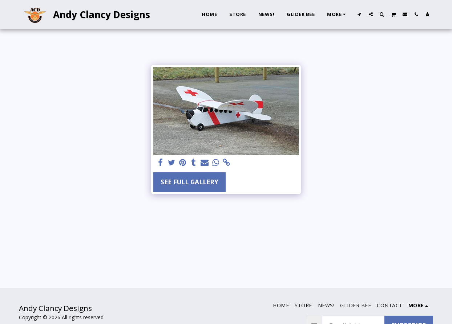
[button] (359, 14)
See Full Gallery (189, 181)
